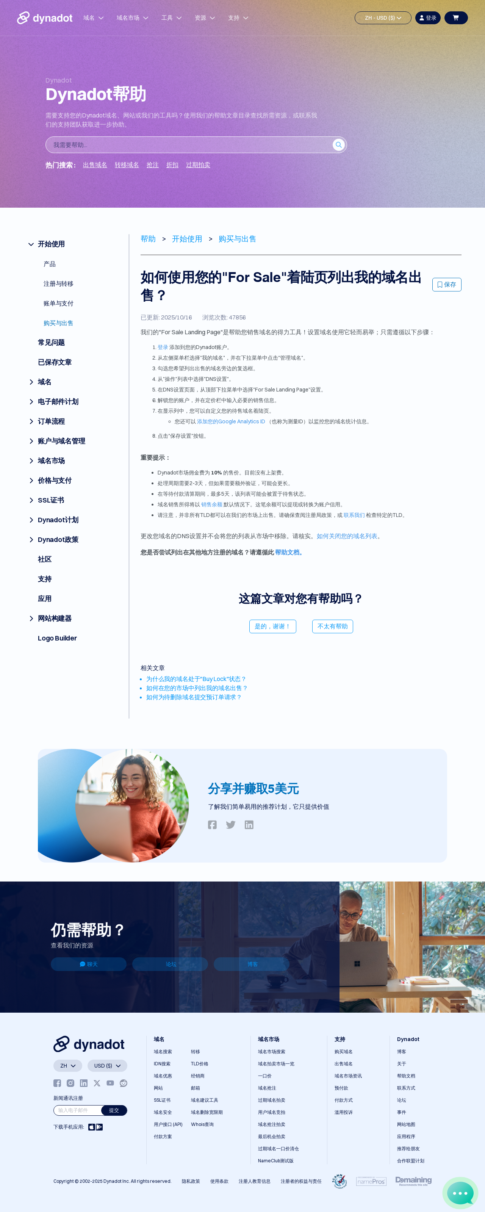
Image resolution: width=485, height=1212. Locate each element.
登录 (163, 347)
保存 (447, 284)
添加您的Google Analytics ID (230, 421)
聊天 (89, 964)
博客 (252, 964)
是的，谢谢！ (273, 626)
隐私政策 (191, 1181)
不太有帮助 (333, 626)
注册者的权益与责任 (301, 1181)
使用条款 (219, 1181)
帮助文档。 (290, 552)
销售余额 (211, 504)
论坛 (171, 964)
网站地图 (406, 1124)
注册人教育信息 (255, 1181)
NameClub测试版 (276, 1160)
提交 (114, 1110)
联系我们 (354, 515)
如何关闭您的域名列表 (347, 536)
